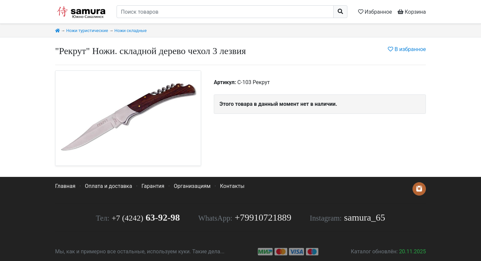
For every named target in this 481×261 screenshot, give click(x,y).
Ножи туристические (87, 30)
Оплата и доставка (108, 186)
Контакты (232, 186)
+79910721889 (263, 217)
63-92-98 (146, 217)
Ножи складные (131, 30)
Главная (65, 186)
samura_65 (364, 217)
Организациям (192, 186)
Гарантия (153, 186)
